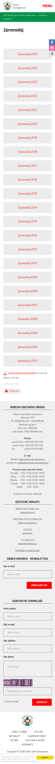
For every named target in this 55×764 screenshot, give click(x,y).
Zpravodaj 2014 (27, 207)
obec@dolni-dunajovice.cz (32, 459)
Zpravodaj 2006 (28, 319)
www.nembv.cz (27, 512)
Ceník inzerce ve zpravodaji (21, 373)
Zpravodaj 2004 (27, 347)
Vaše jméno (9, 608)
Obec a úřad (19, 732)
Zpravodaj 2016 (27, 179)
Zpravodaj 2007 (27, 305)
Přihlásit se (39, 585)
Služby (14, 740)
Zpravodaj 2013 (27, 221)
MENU (47, 6)
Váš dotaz (8, 657)
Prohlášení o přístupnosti (28, 550)
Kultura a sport (35, 740)
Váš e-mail (9, 566)
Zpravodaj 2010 (27, 263)
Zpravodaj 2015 (27, 193)
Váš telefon (9, 641)
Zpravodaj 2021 (27, 109)
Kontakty (27, 744)
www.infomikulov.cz (27, 544)
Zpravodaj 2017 (27, 165)
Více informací (32, 762)
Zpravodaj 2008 (28, 291)
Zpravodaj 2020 (27, 123)
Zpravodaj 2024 (27, 68)
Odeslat (42, 702)
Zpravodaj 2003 (27, 360)
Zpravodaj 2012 (27, 235)
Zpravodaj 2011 (27, 249)
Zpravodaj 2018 (27, 151)
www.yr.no (27, 533)
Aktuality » (43, 15)
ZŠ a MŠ (38, 732)
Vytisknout (12, 391)
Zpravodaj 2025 (27, 54)
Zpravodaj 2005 (28, 333)
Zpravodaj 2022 (27, 95)
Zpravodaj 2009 (28, 277)
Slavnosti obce (37, 736)
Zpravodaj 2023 (27, 81)
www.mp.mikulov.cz (27, 523)
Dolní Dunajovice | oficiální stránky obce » (20, 15)
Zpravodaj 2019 (27, 137)
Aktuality (14, 736)
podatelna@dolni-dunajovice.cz (33, 463)
